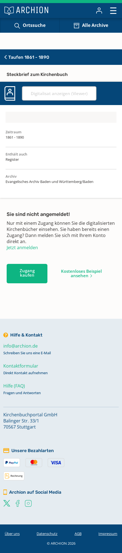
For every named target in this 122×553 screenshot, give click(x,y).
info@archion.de (20, 346)
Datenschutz (47, 533)
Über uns (12, 533)
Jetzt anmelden (22, 247)
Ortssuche (34, 25)
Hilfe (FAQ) (14, 386)
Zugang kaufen (27, 273)
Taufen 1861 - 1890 (26, 57)
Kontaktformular (20, 366)
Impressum (107, 533)
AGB (78, 533)
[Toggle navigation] (113, 10)
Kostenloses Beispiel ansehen (81, 273)
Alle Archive (95, 25)
